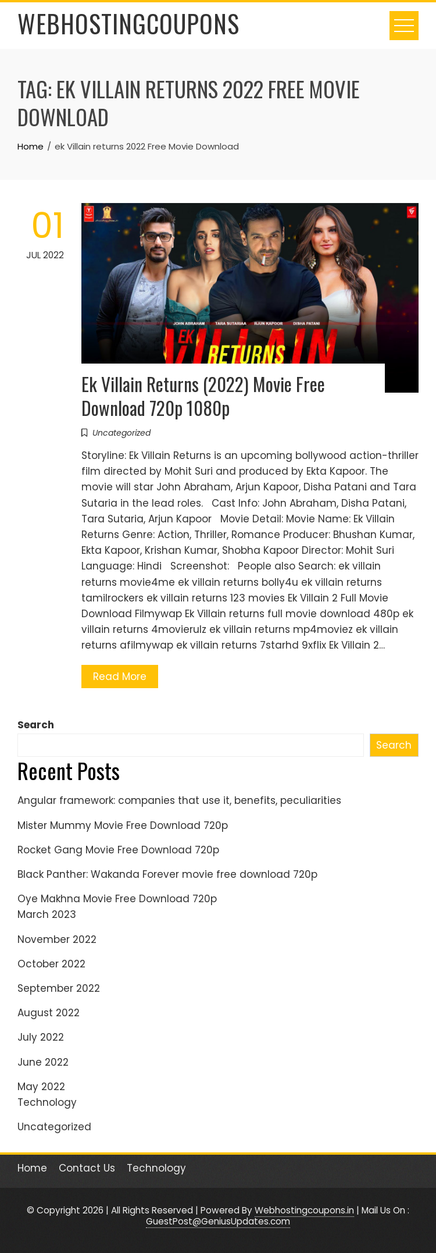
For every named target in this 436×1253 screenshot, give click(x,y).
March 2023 (46, 914)
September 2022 (58, 988)
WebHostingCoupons (128, 23)
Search (35, 725)
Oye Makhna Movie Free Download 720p (117, 899)
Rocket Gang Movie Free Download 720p (118, 850)
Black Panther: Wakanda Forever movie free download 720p (167, 874)
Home (32, 1168)
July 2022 (40, 1037)
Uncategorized (121, 433)
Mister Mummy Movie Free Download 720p (122, 825)
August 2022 (48, 1013)
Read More (119, 677)
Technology (47, 1102)
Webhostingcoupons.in (304, 1210)
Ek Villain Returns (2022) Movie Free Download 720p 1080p (203, 395)
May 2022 (41, 1087)
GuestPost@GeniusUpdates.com (218, 1221)
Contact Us (87, 1168)
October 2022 (51, 964)
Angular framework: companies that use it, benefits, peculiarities (179, 800)
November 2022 (57, 939)
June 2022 (43, 1062)
